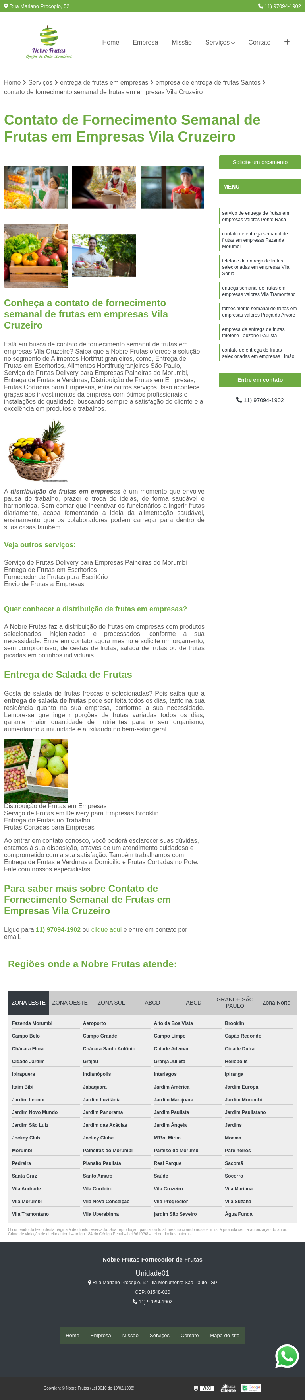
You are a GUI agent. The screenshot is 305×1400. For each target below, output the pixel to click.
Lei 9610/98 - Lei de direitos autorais (159, 1235)
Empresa (145, 42)
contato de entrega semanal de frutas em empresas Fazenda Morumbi (255, 244)
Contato (259, 42)
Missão (182, 42)
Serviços (217, 42)
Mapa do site (224, 1335)
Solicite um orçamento (260, 163)
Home (111, 42)
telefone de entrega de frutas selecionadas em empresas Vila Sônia (255, 273)
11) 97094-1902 (279, 6)
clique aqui (106, 930)
